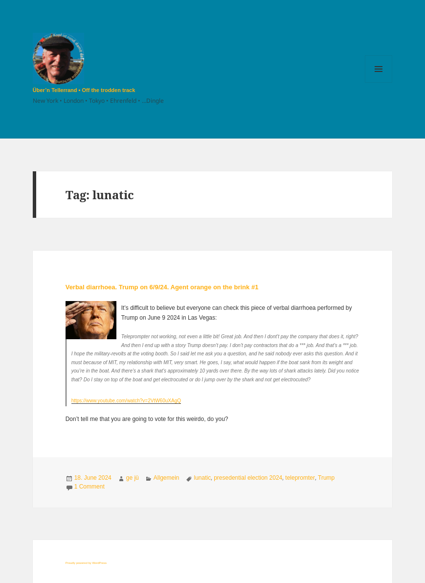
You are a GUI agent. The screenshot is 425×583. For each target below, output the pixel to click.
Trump (326, 477)
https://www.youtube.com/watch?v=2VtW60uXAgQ (126, 400)
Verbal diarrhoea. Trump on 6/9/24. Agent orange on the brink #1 (162, 287)
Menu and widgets (378, 82)
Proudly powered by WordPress (86, 562)
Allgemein (166, 477)
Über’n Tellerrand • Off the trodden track (84, 90)
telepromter (300, 477)
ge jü (132, 477)
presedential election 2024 (248, 477)
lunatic (202, 477)
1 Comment (89, 486)
